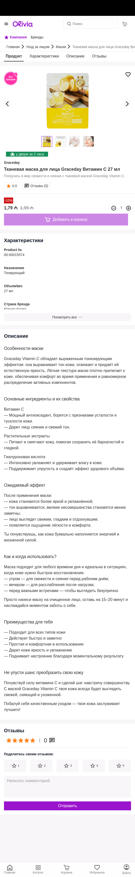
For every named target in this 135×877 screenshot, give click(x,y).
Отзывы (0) (39, 186)
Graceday (12, 163)
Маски (61, 47)
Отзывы (99, 56)
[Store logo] (23, 24)
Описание (75, 56)
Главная (13, 47)
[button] (7, 104)
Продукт (14, 56)
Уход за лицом (37, 47)
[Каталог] (126, 869)
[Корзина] (124, 24)
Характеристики (44, 56)
